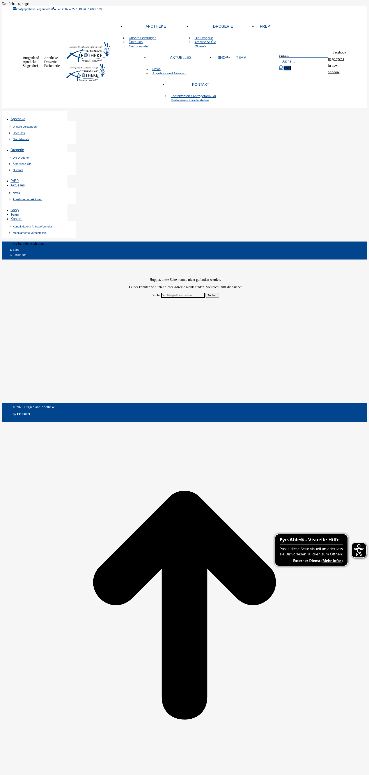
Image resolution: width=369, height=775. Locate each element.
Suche (156, 295)
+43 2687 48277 (65, 9)
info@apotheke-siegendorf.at (33, 9)
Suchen (212, 295)
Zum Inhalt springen (16, 3)
